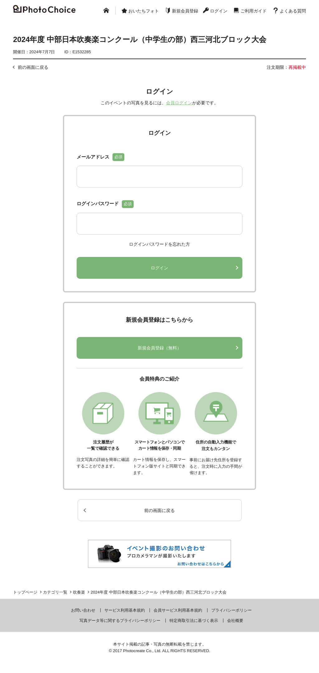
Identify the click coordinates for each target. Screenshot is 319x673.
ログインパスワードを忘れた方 (159, 244)
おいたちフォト (143, 10)
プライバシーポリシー (231, 610)
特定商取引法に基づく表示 (193, 620)
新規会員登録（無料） (159, 347)
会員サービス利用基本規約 (178, 610)
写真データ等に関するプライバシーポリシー (119, 620)
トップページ (25, 592)
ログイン (218, 10)
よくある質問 (293, 10)
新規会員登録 (185, 10)
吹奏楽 (79, 592)
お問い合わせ (83, 610)
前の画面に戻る (33, 67)
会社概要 (235, 620)
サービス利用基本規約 (124, 610)
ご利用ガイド (253, 10)
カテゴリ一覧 (55, 592)
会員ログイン (179, 102)
